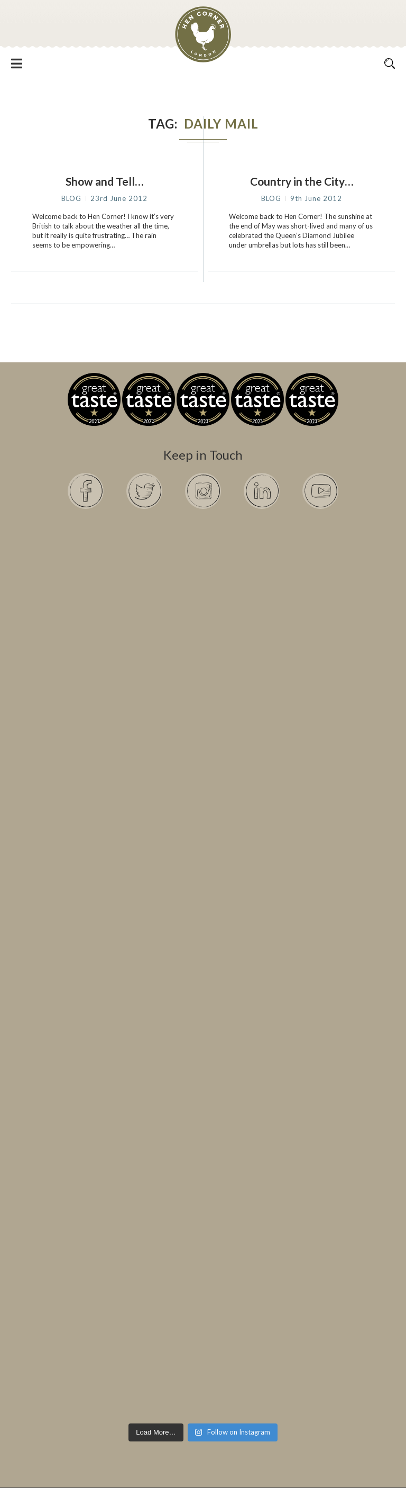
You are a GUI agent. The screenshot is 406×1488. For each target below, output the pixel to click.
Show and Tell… (104, 181)
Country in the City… (301, 181)
